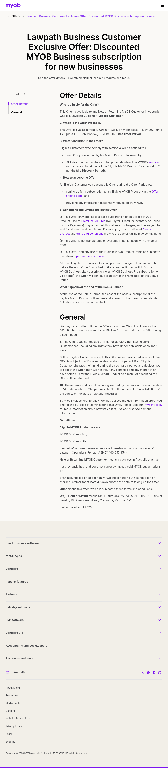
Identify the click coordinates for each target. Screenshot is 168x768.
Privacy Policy (153, 405)
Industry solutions (18, 607)
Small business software (22, 543)
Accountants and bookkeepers (26, 645)
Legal (9, 733)
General (16, 112)
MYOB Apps (14, 556)
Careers (10, 710)
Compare (12, 569)
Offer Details (19, 104)
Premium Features (93, 221)
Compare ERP (15, 633)
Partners (11, 594)
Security (10, 741)
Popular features (17, 581)
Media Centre (13, 703)
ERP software (15, 620)
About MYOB (13, 687)
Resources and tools (19, 658)
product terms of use (90, 256)
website (154, 162)
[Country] (23, 672)
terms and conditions (89, 233)
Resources (12, 695)
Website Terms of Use (18, 718)
